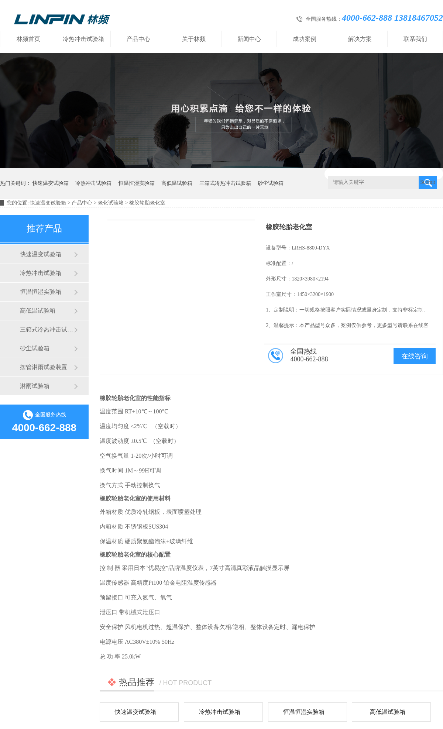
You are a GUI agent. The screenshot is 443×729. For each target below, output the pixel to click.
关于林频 (194, 39)
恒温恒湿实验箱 (137, 183)
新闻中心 (249, 39)
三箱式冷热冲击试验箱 (225, 183)
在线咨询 (414, 356)
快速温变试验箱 (50, 183)
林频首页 (28, 39)
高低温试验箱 (176, 183)
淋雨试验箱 (34, 386)
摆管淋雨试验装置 (43, 367)
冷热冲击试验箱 (83, 39)
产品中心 (138, 39)
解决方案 (360, 39)
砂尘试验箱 (271, 183)
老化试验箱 (111, 203)
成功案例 (304, 39)
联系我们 (415, 39)
